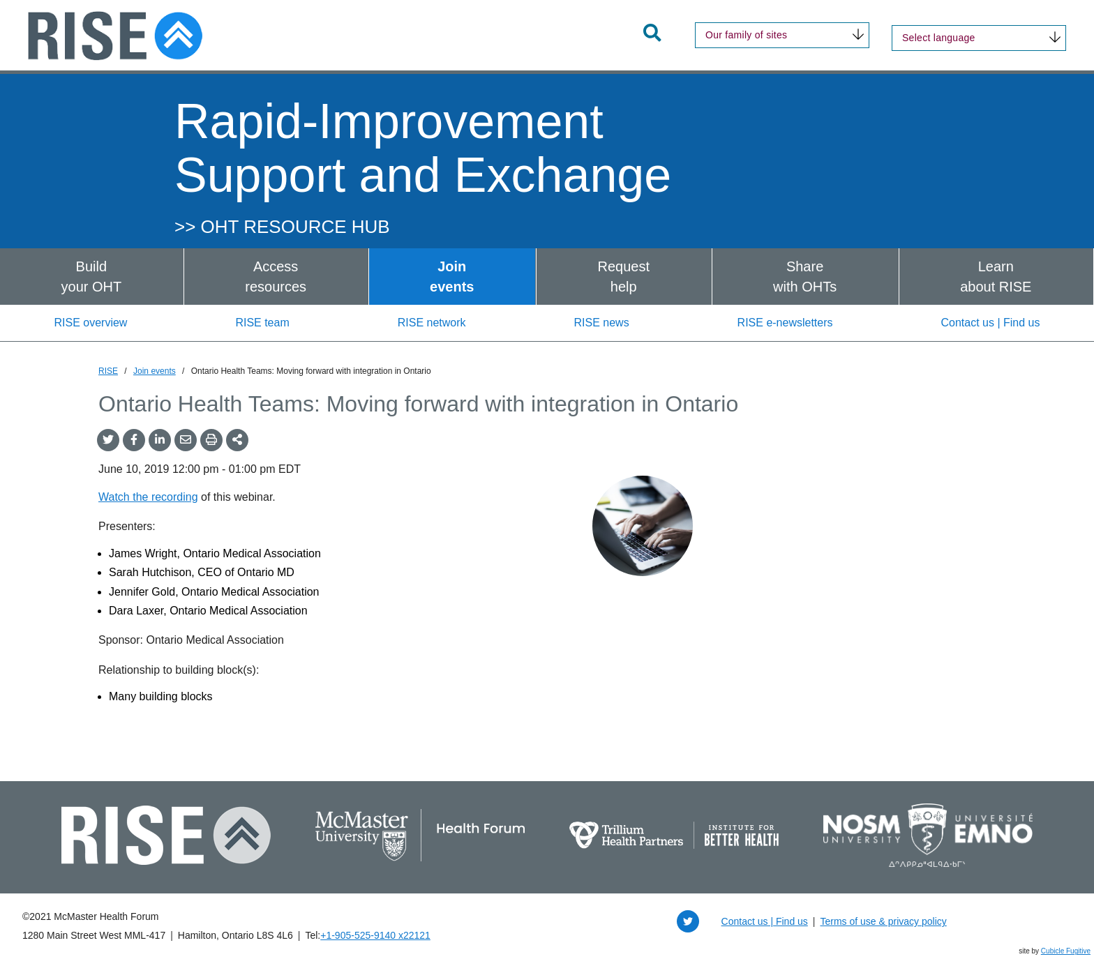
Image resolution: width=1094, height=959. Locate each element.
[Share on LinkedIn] (160, 440)
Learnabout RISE (995, 276)
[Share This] (237, 440)
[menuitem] (91, 276)
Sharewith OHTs (805, 276)
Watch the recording (148, 497)
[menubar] (547, 276)
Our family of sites (746, 34)
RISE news (601, 323)
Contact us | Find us (990, 323)
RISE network (432, 323)
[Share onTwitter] (108, 440)
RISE (108, 371)
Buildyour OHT (91, 276)
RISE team (262, 323)
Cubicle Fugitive (1066, 951)
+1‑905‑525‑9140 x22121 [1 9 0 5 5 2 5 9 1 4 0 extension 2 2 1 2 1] (375, 935)
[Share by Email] (186, 440)
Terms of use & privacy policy (883, 921)
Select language (938, 37)
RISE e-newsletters (785, 323)
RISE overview (90, 323)
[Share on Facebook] (134, 440)
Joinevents (452, 276)
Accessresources (275, 276)
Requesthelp (623, 276)
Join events (154, 371)
